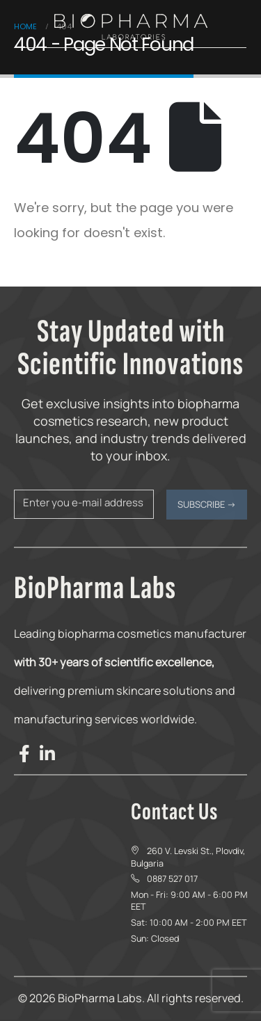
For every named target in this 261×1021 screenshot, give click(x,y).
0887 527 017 (172, 879)
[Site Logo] (130, 27)
